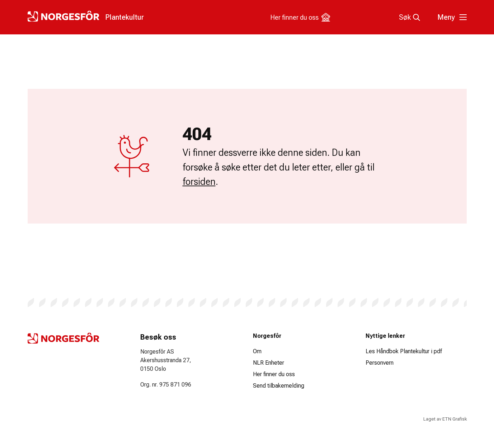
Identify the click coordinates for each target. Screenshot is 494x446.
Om (257, 351)
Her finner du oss (300, 17)
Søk (409, 17)
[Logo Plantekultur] (86, 16)
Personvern (380, 362)
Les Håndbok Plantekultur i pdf (404, 351)
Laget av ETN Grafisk (445, 419)
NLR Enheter (268, 362)
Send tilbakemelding (278, 385)
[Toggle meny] (450, 17)
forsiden (199, 181)
